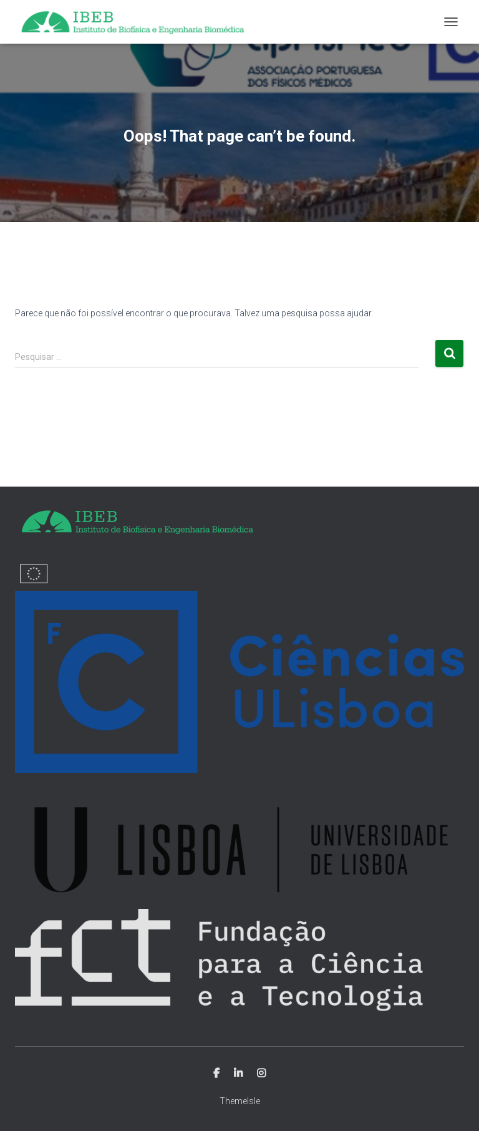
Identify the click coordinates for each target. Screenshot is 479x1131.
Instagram (261, 1073)
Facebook (216, 1073)
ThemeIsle (240, 1101)
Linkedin (238, 1073)
